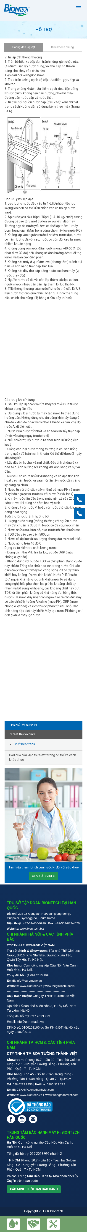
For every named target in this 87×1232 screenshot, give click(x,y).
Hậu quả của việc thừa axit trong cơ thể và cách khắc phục (42, 757)
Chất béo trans (24, 744)
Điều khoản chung (62, 47)
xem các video (43, 876)
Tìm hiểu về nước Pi (23, 725)
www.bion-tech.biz (32, 928)
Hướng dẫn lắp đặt (23, 47)
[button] (53, 1224)
